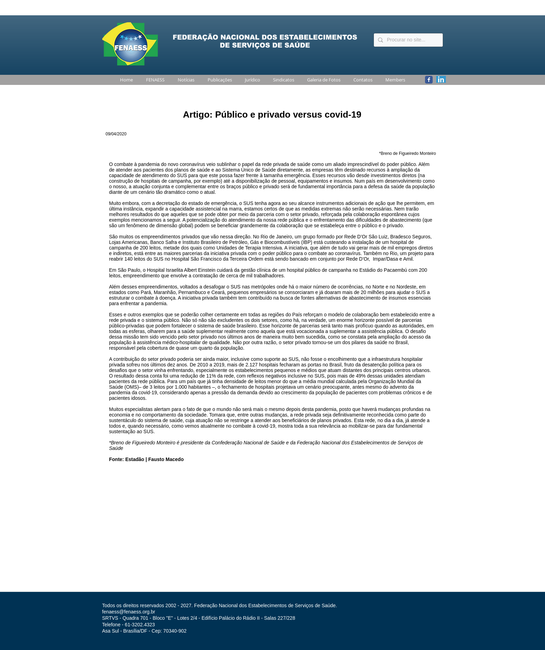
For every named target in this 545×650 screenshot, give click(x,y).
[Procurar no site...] (407, 40)
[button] (154, 80)
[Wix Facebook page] (429, 80)
